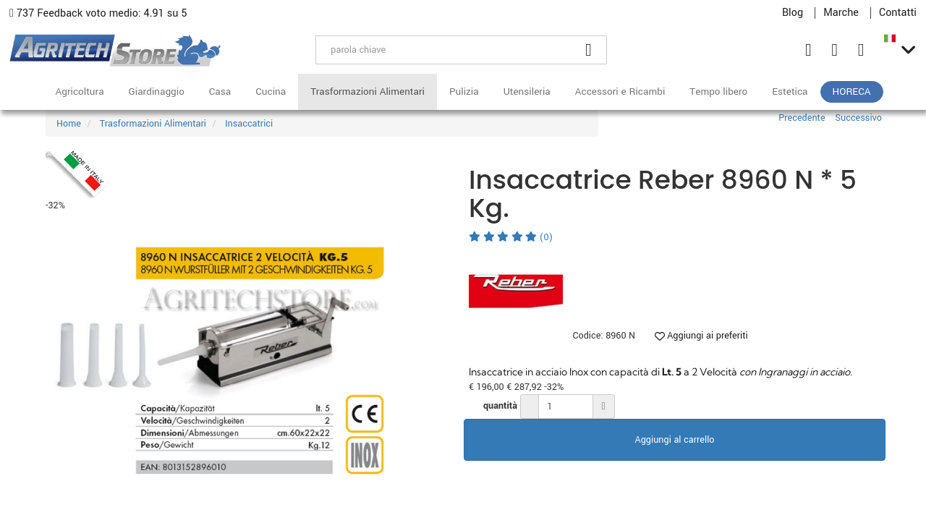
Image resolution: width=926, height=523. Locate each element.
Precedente (801, 117)
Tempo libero (718, 91)
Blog (792, 13)
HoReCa (852, 91)
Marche (841, 13)
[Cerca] (589, 49)
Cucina (270, 91)
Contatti (898, 13)
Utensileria (527, 91)
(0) (511, 237)
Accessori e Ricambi (620, 91)
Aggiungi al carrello (675, 439)
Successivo (858, 117)
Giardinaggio (156, 91)
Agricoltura (79, 91)
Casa (220, 91)
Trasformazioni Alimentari (367, 91)
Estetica (789, 91)
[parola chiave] (443, 49)
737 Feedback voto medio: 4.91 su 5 (98, 13)
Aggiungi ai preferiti (701, 335)
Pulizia (464, 91)
